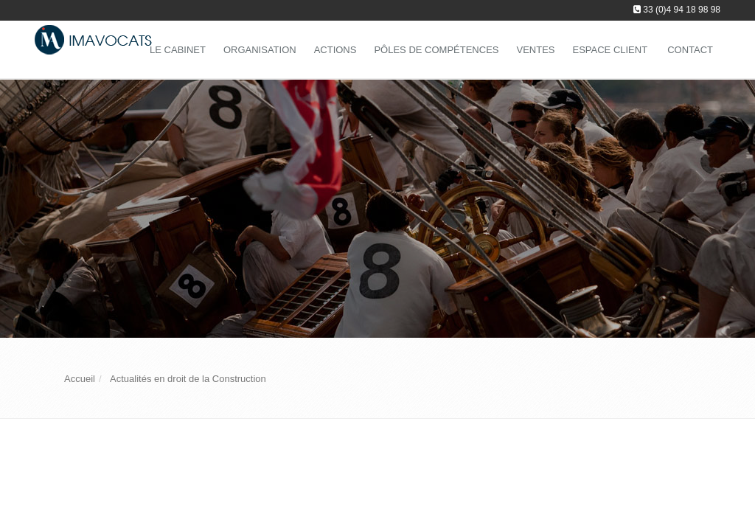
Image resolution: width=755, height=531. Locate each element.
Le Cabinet (178, 49)
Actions (335, 49)
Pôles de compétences (436, 49)
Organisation (259, 49)
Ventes (535, 49)
